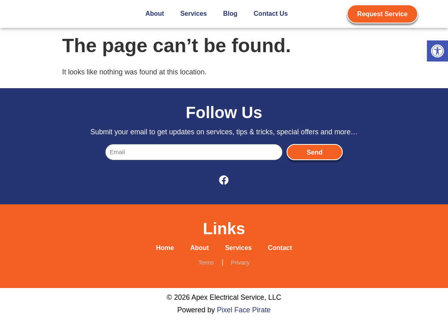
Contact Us (271, 13)
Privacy (240, 262)
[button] (437, 50)
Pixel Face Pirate (244, 310)
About (154, 13)
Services (193, 13)
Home (165, 247)
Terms (206, 262)
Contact (280, 247)
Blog (230, 13)
